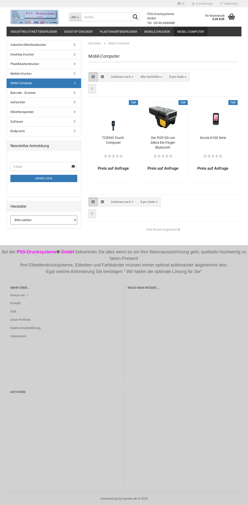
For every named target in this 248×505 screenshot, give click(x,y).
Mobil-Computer (190, 31)
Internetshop (109, 498)
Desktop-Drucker (78, 31)
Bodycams (17, 131)
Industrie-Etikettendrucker (34, 31)
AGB (13, 311)
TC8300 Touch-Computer (113, 140)
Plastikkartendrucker (118, 31)
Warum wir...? (19, 295)
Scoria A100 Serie (213, 138)
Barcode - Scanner (23, 93)
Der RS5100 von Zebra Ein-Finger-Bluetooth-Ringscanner (163, 143)
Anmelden (44, 178)
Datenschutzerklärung (25, 328)
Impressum (18, 336)
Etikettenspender (22, 112)
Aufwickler (17, 102)
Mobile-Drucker (157, 31)
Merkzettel (229, 3)
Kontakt (15, 303)
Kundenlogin (202, 3)
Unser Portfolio (20, 319)
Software (16, 121)
